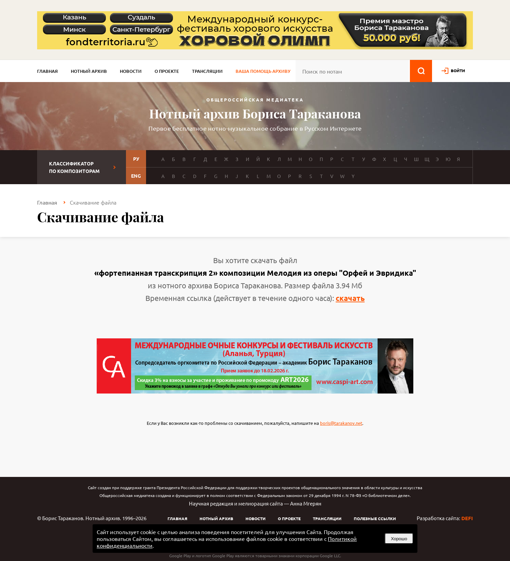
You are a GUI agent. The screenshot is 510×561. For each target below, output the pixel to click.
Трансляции (207, 71)
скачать (350, 298)
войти (458, 70)
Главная (47, 71)
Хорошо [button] (399, 538)
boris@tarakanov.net (341, 423)
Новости (131, 71)
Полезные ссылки (375, 518)
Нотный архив (89, 71)
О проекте (167, 71)
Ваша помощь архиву (263, 71)
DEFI (467, 518)
